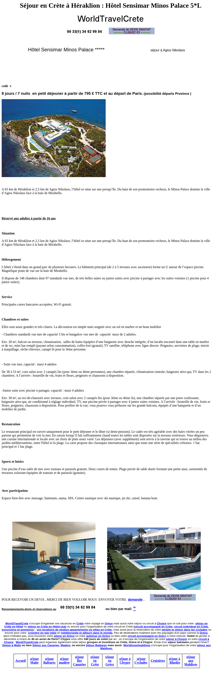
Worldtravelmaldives (136, 645)
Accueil (20, 660)
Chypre (161, 623)
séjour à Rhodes (174, 660)
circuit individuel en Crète (191, 626)
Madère (65, 645)
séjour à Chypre (176, 639)
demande (135, 599)
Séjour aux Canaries (45, 645)
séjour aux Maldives (190, 660)
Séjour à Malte (11, 645)
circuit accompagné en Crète (153, 626)
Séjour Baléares (96, 645)
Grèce (109, 623)
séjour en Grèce (64, 635)
